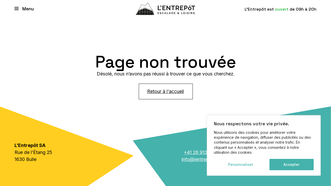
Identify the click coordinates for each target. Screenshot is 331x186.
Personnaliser (240, 164)
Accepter (291, 164)
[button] (25, 8)
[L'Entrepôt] (165, 8)
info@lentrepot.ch (200, 159)
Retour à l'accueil (165, 91)
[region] (264, 145)
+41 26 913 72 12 (201, 152)
